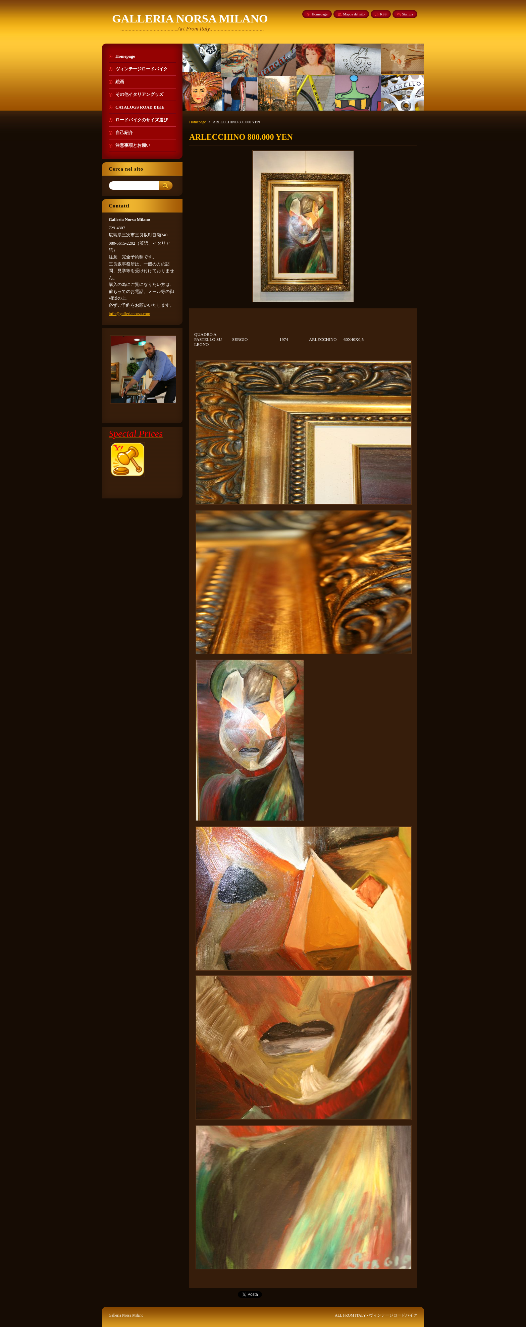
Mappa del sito (354, 14)
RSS (383, 14)
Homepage (197, 122)
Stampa (407, 14)
